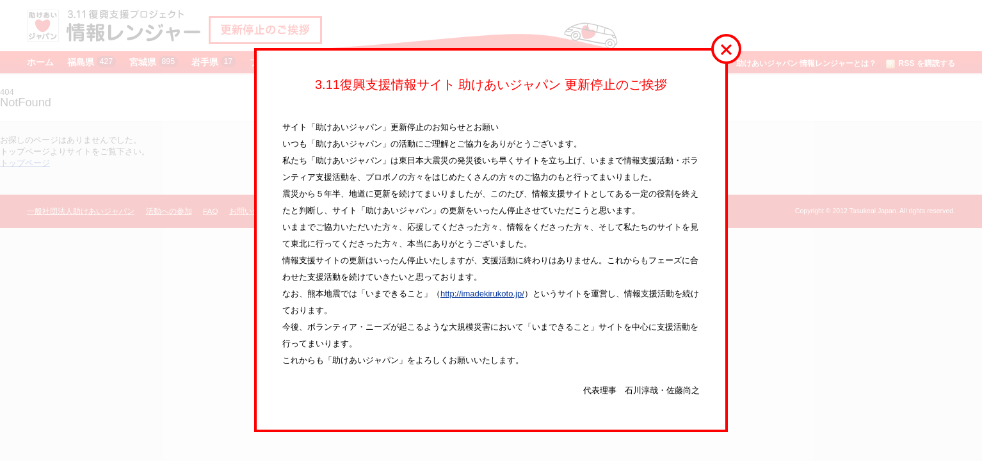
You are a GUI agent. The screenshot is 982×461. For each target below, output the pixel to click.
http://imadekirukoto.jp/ (482, 293)
